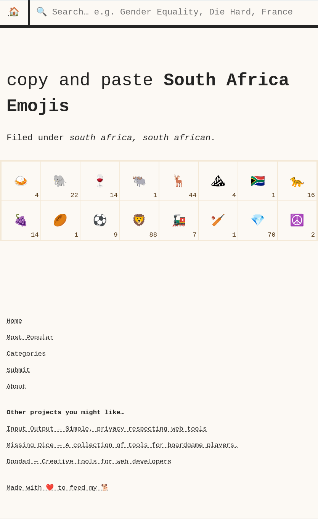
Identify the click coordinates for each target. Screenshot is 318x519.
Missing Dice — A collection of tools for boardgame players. (122, 445)
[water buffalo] (139, 181)
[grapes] (21, 220)
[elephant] (60, 181)
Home (14, 321)
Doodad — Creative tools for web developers (88, 461)
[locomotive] (178, 220)
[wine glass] (99, 181)
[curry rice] (21, 181)
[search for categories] (174, 12)
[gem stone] (257, 220)
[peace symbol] (297, 220)
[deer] (178, 181)
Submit (18, 370)
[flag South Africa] (257, 181)
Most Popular (30, 337)
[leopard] (297, 181)
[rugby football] (60, 220)
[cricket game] (218, 220)
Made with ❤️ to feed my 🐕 (57, 488)
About (16, 386)
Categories (26, 353)
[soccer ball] (99, 220)
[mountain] (218, 181)
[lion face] (139, 220)
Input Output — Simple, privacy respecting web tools (106, 428)
